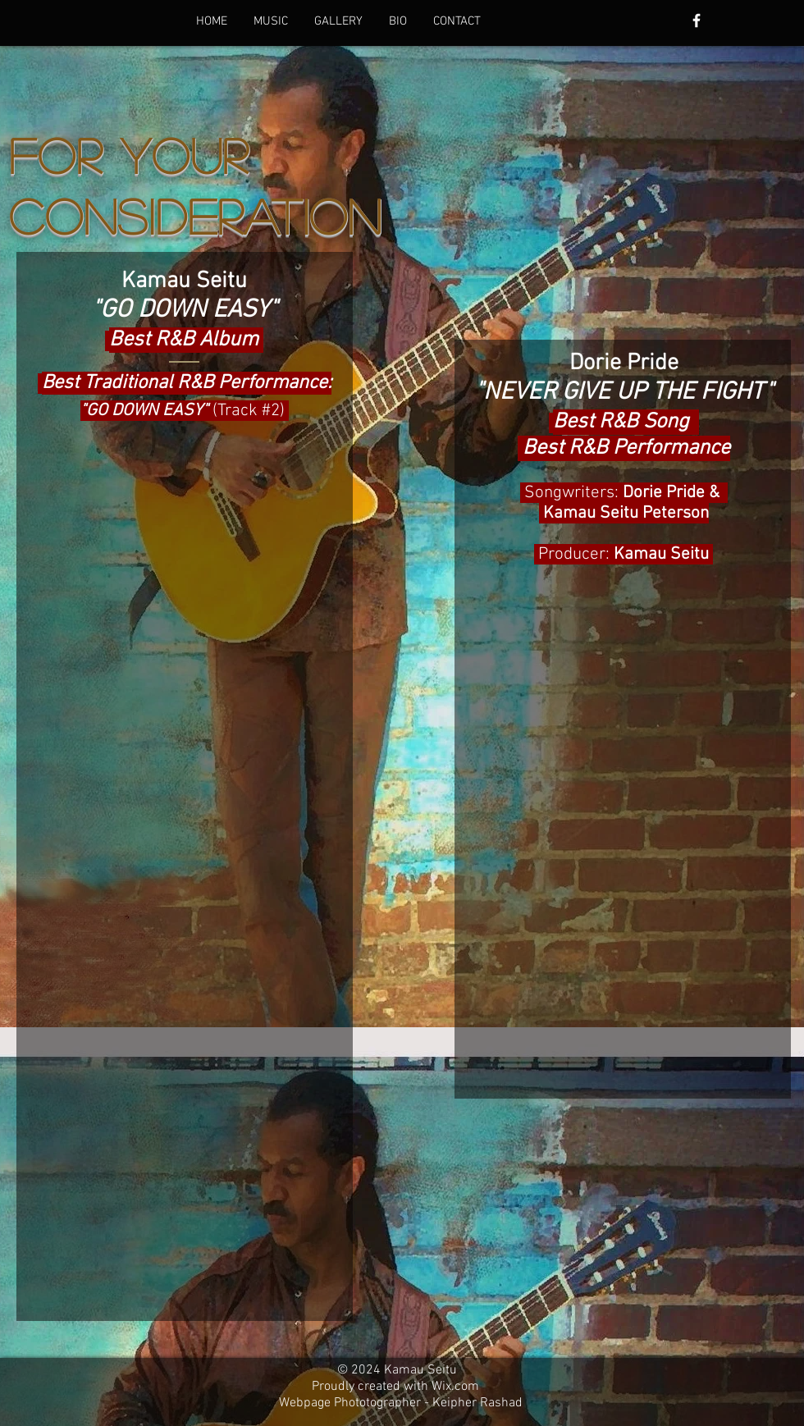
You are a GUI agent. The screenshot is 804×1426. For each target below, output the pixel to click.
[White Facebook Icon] (697, 20)
